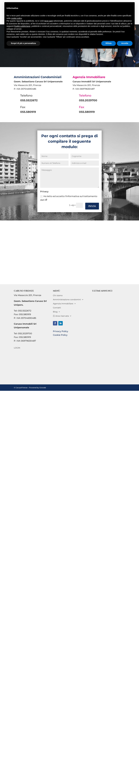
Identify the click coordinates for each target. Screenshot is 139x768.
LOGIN (17, 348)
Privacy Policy (60, 331)
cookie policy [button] (16, 18)
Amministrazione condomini (67, 299)
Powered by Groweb (37, 388)
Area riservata (62, 316)
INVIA (92, 206)
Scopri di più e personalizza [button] (23, 43)
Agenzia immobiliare (63, 303)
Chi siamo (58, 295)
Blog (55, 312)
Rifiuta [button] (109, 43)
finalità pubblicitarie (22, 26)
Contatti (57, 307)
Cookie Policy (60, 335)
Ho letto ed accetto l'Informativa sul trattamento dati (68, 198)
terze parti (48, 21)
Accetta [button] (124, 43)
